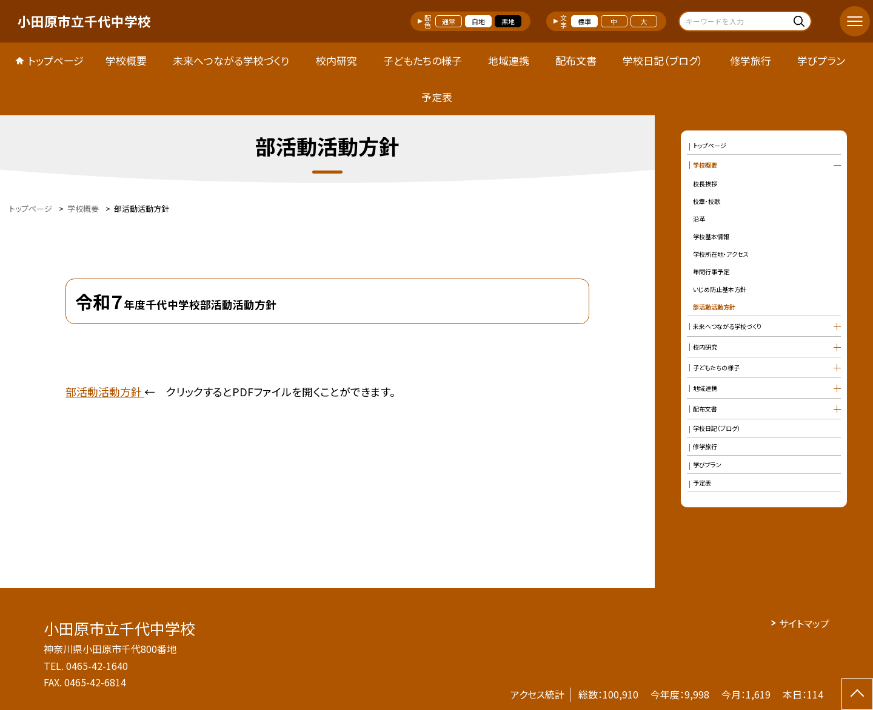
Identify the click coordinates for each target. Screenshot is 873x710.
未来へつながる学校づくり (231, 60)
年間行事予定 (711, 271)
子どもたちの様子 (422, 60)
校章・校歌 (706, 201)
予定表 (436, 96)
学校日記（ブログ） (663, 60)
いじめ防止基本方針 (719, 289)
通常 (448, 21)
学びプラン (821, 60)
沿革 (699, 218)
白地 (478, 21)
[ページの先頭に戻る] (857, 694)
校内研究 (336, 60)
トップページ (56, 60)
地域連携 (508, 60)
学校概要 (126, 60)
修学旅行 (750, 60)
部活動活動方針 (104, 391)
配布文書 (576, 60)
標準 (584, 21)
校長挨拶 (705, 183)
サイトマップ (804, 623)
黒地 (508, 21)
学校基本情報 (711, 236)
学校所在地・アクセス (721, 254)
